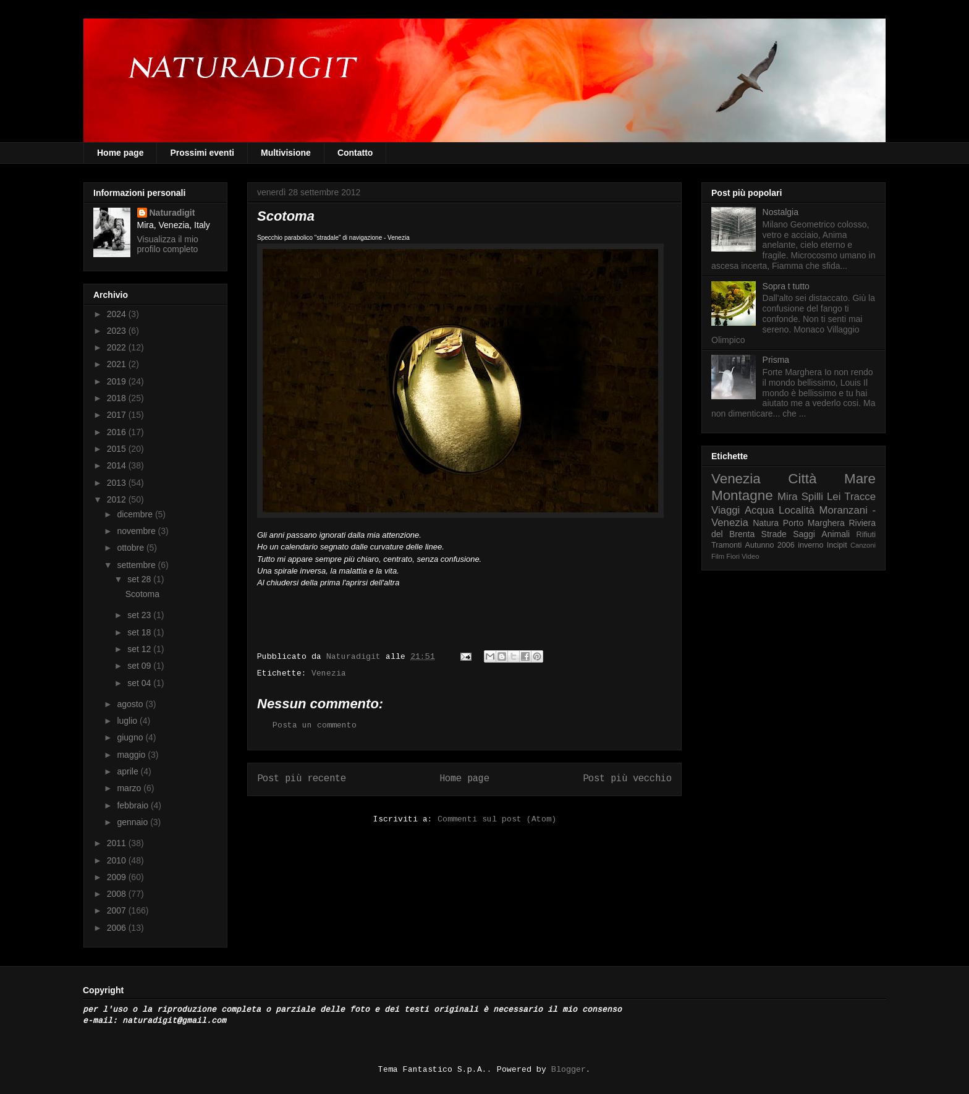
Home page (120, 153)
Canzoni (863, 545)
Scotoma (142, 594)
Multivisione (286, 153)
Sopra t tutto (786, 286)
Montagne (742, 495)
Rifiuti (866, 534)
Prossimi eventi (202, 153)
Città (802, 478)
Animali (835, 534)
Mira (787, 496)
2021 (118, 364)
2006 (118, 928)
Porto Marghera (814, 523)
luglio (128, 721)
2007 (118, 910)
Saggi (804, 534)
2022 (118, 347)
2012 (118, 499)
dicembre (135, 514)
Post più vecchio (627, 778)
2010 (118, 860)
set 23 (140, 615)
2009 (118, 877)
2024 (118, 314)
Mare (860, 478)
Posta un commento (315, 725)
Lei (833, 496)
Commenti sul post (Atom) (497, 819)
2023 (118, 331)
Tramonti (726, 545)
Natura (766, 523)
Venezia (328, 673)
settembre (137, 565)
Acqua (759, 510)
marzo (130, 788)
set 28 (140, 579)
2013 (118, 483)
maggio (132, 755)
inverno (810, 545)
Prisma (776, 360)
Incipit (837, 545)
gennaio (133, 822)
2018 (118, 398)
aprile (128, 771)
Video (750, 556)
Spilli (812, 496)
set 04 (140, 683)
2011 (118, 843)
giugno (131, 737)
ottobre (131, 548)
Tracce (860, 496)
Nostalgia (780, 212)
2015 (118, 449)
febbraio (133, 805)
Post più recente (301, 778)
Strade (774, 534)
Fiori (733, 556)
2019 (118, 381)
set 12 (140, 649)
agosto (131, 704)
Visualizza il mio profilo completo (167, 244)
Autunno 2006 (770, 545)
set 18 (140, 632)
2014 (118, 465)
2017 (118, 415)
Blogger (568, 1069)
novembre (137, 531)
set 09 (140, 666)
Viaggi (725, 510)
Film (717, 556)
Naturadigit (356, 656)
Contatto (355, 153)
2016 (118, 432)
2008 (118, 894)
